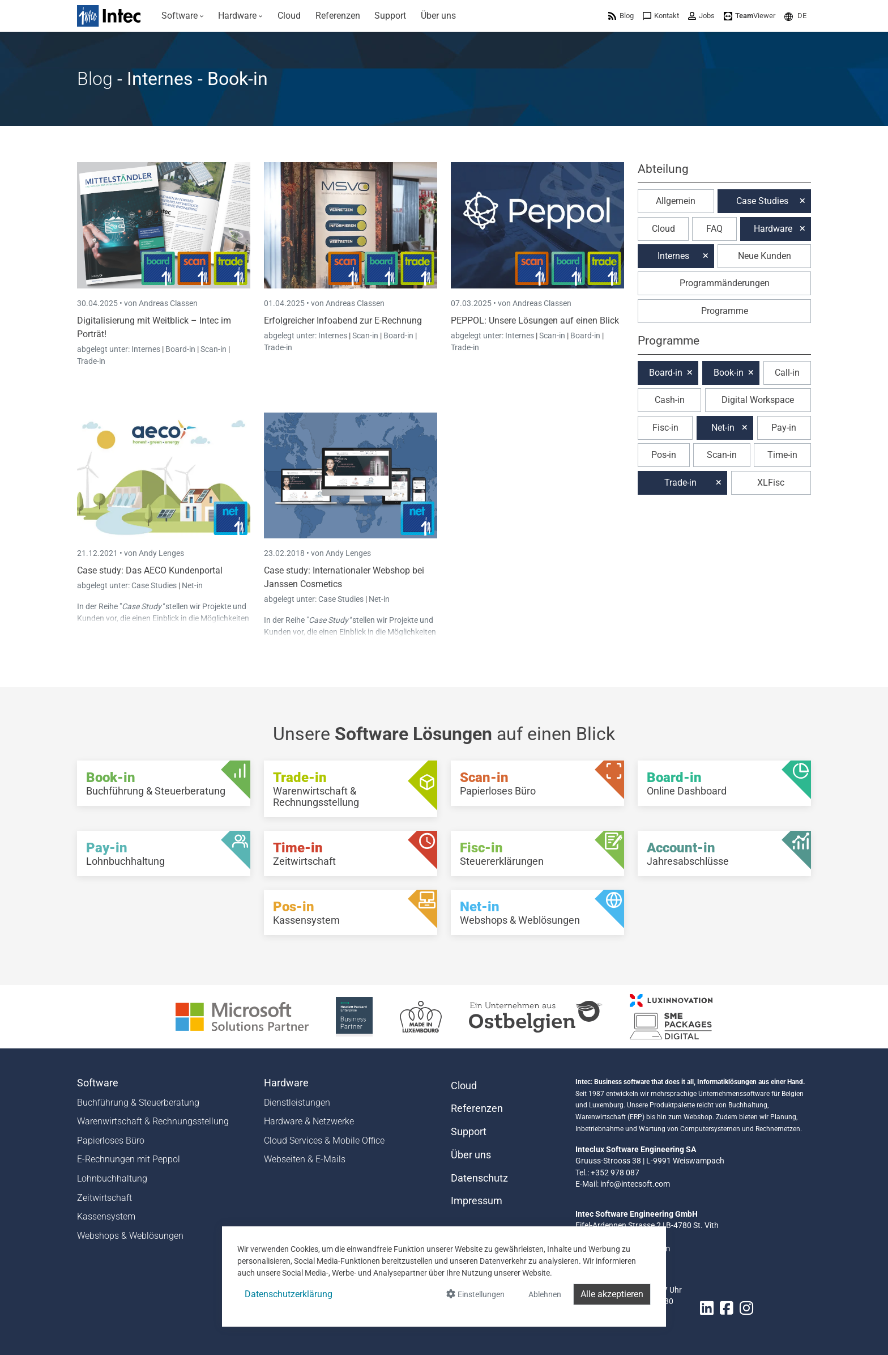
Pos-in (663, 454)
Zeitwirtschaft (104, 1197)
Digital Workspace (758, 399)
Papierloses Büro (110, 1140)
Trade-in (91, 361)
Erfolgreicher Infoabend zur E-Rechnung (343, 320)
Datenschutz (479, 1178)
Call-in (787, 372)
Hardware (773, 228)
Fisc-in (665, 427)
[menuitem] (182, 16)
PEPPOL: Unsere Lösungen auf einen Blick (535, 320)
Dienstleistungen (297, 1102)
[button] (795, 15)
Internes (146, 349)
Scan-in (213, 349)
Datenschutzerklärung (288, 1294)
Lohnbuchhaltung (112, 1178)
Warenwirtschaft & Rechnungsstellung (153, 1121)
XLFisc (770, 482)
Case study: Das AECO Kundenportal (150, 570)
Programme (724, 310)
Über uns (471, 1155)
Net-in (192, 585)
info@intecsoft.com (635, 1183)
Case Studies (154, 585)
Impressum (476, 1201)
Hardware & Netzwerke (309, 1121)
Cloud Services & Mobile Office (324, 1140)
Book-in (729, 372)
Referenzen (477, 1108)
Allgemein (675, 201)
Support (468, 1131)
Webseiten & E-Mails (304, 1159)
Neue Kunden (764, 255)
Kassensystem (106, 1216)
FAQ (714, 228)
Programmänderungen (725, 283)
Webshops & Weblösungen (130, 1235)
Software (97, 1083)
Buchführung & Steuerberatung (138, 1102)
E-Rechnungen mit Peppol (128, 1159)
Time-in (782, 454)
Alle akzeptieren (611, 1294)
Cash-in (670, 399)
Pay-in (783, 427)
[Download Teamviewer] (749, 15)
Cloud (663, 228)
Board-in (180, 349)
